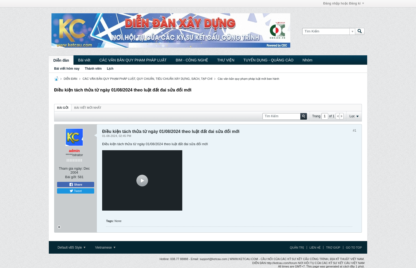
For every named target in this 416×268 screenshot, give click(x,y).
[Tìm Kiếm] (328, 31)
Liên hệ (315, 247)
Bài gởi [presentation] (62, 107)
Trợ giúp (333, 247)
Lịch (110, 68)
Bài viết (84, 60)
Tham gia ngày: (71, 168)
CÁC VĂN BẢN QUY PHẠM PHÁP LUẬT (133, 60)
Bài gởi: (71, 177)
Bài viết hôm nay (67, 68)
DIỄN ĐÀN (70, 78)
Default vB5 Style (71, 247)
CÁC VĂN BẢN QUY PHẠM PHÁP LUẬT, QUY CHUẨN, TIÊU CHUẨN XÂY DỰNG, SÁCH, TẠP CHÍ (147, 78)
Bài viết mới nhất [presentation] (87, 107)
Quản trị (297, 247)
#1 (354, 130)
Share (75, 184)
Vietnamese (105, 247)
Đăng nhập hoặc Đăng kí (343, 3)
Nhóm (307, 60)
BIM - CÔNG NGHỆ (192, 60)
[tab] (62, 107)
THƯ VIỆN (225, 60)
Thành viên (93, 68)
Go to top (354, 247)
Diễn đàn (61, 60)
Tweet (76, 191)
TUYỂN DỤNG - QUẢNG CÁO (268, 60)
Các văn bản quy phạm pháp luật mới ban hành (248, 78)
